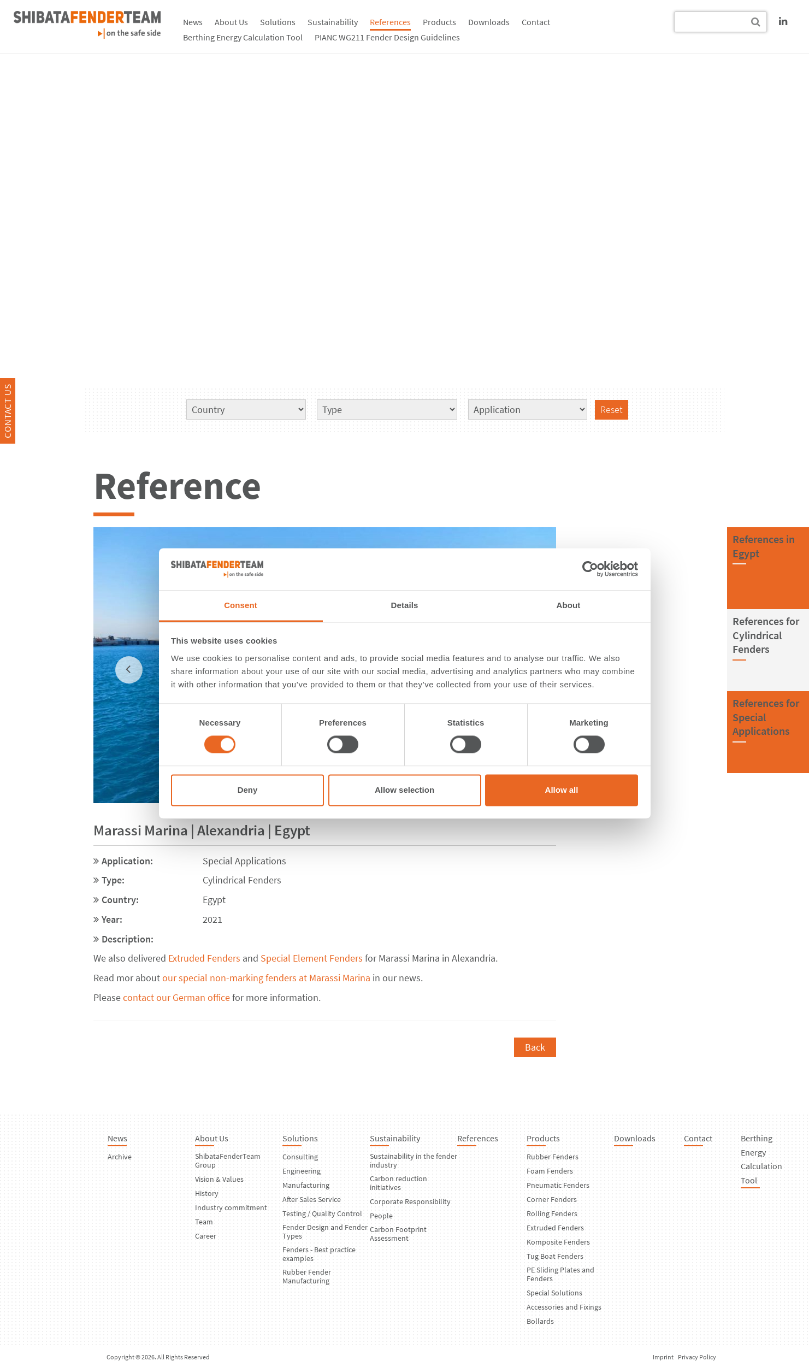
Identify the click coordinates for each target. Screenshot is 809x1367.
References (390, 21)
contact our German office (176, 997)
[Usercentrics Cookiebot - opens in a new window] (590, 569)
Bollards (540, 1321)
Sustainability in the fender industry (413, 1160)
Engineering (301, 1170)
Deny (248, 789)
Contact (536, 21)
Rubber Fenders (552, 1156)
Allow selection (404, 789)
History (207, 1193)
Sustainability (333, 21)
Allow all (561, 789)
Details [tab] (404, 605)
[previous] (129, 670)
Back (535, 1047)
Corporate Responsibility (410, 1201)
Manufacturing (305, 1185)
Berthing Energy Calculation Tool (243, 37)
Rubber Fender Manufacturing (306, 1276)
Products (439, 21)
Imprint (663, 1357)
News (193, 21)
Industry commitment (231, 1207)
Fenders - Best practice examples (319, 1254)
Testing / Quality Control (322, 1213)
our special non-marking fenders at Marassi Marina (266, 977)
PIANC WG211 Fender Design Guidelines (387, 37)
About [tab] (569, 605)
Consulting (300, 1156)
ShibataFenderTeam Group (228, 1160)
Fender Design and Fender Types (325, 1231)
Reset (611, 409)
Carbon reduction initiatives (398, 1183)
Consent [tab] (240, 605)
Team (204, 1221)
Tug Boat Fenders (555, 1256)
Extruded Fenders (204, 958)
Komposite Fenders (558, 1242)
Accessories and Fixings (564, 1307)
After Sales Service (311, 1199)
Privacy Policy (697, 1357)
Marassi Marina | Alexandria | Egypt (201, 830)
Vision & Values (219, 1179)
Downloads (489, 21)
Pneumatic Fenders (558, 1185)
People (381, 1215)
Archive (120, 1156)
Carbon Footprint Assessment (398, 1233)
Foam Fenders (550, 1170)
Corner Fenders (552, 1199)
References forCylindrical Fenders (766, 635)
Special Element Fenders (312, 958)
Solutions (278, 21)
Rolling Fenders (552, 1213)
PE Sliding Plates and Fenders (560, 1274)
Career (205, 1236)
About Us (231, 21)
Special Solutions (554, 1292)
